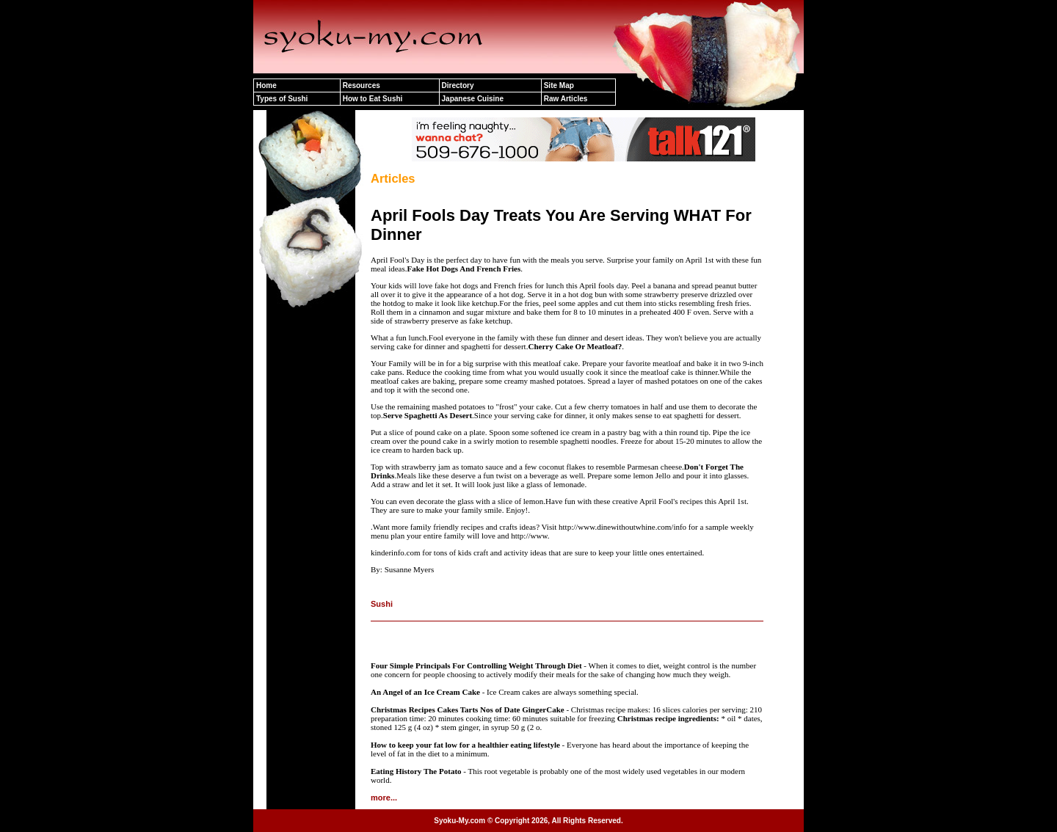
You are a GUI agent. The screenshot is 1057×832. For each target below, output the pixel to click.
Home (266, 85)
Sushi (382, 603)
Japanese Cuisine (473, 99)
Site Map (559, 85)
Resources (361, 85)
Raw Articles (566, 99)
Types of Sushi (282, 99)
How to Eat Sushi (373, 99)
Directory (458, 85)
